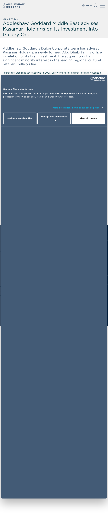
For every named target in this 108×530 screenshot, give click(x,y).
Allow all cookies (88, 118)
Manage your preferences (54, 118)
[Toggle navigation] (102, 5)
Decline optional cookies (19, 118)
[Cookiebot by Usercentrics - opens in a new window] (92, 79)
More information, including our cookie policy (76, 108)
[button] (96, 6)
